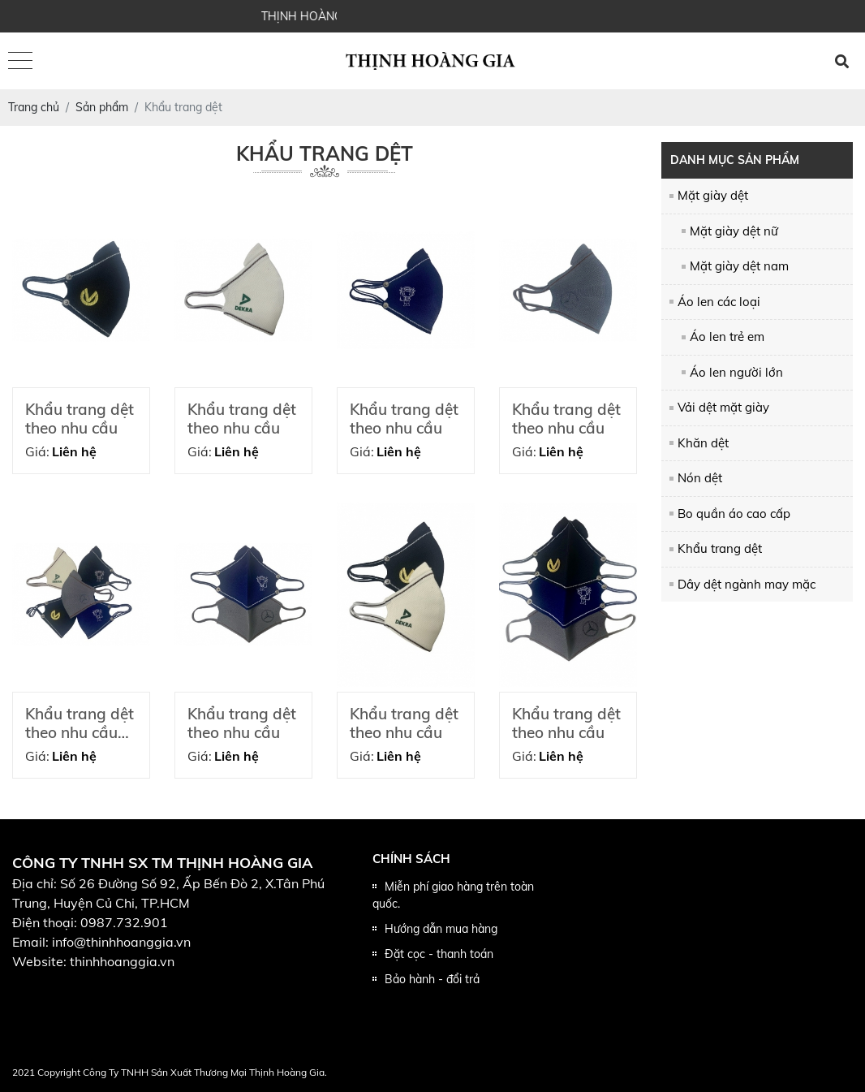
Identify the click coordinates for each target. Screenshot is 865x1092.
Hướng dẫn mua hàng (441, 929)
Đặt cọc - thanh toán (439, 954)
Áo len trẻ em (727, 336)
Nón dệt (700, 478)
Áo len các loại (719, 301)
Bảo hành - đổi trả (432, 979)
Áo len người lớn (736, 372)
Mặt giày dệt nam (739, 266)
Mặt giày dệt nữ (734, 231)
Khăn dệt (703, 443)
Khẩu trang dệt (720, 548)
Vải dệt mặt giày (723, 407)
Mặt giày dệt (713, 195)
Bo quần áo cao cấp (734, 513)
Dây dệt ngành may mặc (747, 584)
